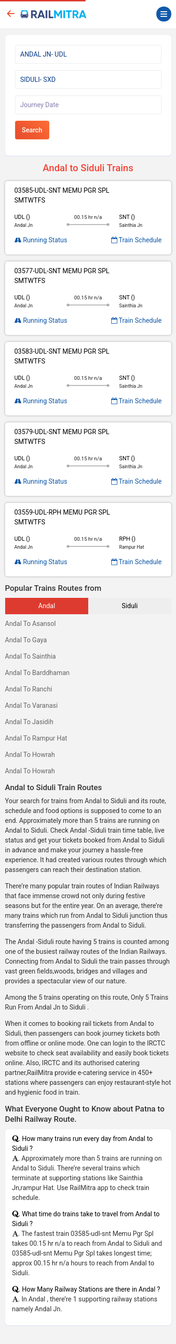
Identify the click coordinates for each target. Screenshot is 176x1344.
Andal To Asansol (30, 623)
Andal (46, 606)
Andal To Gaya (26, 640)
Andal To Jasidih (29, 722)
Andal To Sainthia (30, 656)
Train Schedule (136, 240)
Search (32, 130)
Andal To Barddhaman (37, 672)
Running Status (41, 240)
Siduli (130, 606)
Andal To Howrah (30, 754)
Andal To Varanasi (31, 705)
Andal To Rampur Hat (36, 738)
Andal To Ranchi (29, 689)
